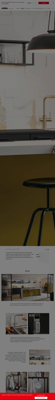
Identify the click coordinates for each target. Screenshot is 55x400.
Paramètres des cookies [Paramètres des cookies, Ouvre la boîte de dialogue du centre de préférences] (41, 396)
